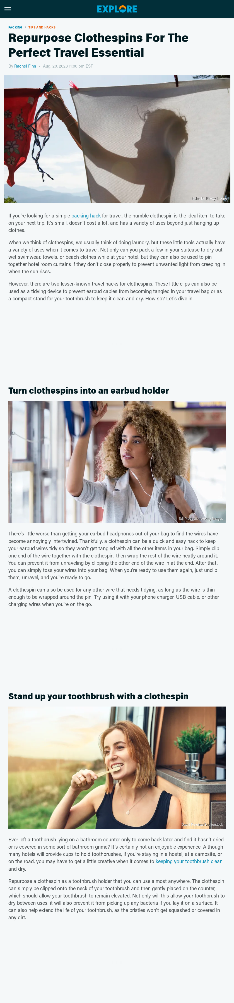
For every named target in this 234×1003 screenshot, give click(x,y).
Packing (15, 27)
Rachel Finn (25, 66)
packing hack (86, 215)
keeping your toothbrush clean (189, 861)
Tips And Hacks (42, 27)
